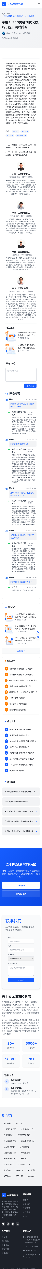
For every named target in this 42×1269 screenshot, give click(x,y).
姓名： (11, 938)
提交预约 (21, 980)
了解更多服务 (21, 894)
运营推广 (26, 1204)
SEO (8, 14)
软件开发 (26, 1212)
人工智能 (10, 135)
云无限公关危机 (27, 1141)
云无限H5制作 (9, 1147)
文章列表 (7, 1170)
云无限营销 (8, 1135)
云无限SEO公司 (23, 1135)
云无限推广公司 (27, 1129)
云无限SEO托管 (10, 1141)
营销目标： (12, 954)
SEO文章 (19, 1176)
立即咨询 (21, 885)
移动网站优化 (21, 135)
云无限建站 (24, 1147)
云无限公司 (8, 1164)
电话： (11, 946)
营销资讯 (5, 1249)
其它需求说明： (13, 963)
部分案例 (5, 1241)
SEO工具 (19, 1123)
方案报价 (5, 1245)
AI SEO (15, 131)
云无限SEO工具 (23, 1164)
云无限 (23, 1158)
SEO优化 (26, 1200)
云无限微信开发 (10, 1153)
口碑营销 (26, 1208)
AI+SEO (26, 1216)
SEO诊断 (25, 131)
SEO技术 (7, 1176)
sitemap (31, 1176)
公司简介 (5, 1237)
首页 (3, 14)
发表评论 (30, 386)
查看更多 (21, 651)
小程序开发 (25, 1153)
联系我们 (5, 1253)
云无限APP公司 (10, 1158)
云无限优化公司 (10, 1129)
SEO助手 (31, 1170)
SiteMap (19, 1170)
